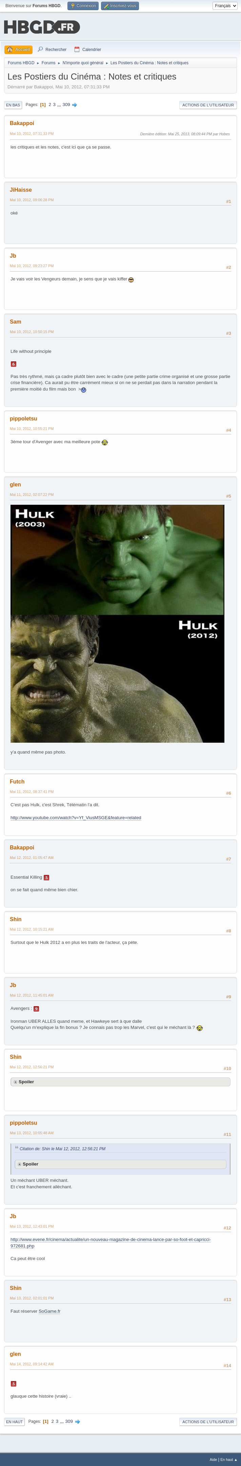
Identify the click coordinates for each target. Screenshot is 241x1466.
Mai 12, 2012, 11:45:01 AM (32, 995)
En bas (13, 104)
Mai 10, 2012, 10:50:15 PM (32, 331)
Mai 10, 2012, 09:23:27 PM (32, 265)
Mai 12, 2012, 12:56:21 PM (32, 1066)
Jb (13, 255)
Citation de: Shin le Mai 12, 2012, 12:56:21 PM (62, 1148)
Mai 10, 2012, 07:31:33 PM (32, 133)
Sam (15, 321)
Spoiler (26, 1081)
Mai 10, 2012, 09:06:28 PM (32, 199)
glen (15, 484)
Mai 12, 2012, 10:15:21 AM (32, 929)
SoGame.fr (49, 1310)
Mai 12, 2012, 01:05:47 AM (32, 857)
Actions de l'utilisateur (208, 104)
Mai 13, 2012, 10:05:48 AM (32, 1132)
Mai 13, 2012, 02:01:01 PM (32, 1297)
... (59, 103)
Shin (16, 918)
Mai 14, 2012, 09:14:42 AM (32, 1363)
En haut (14, 1421)
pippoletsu (23, 418)
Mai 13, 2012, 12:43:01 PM (32, 1226)
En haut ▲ (229, 1459)
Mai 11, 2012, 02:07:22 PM (32, 494)
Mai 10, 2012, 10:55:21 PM (32, 428)
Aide (213, 1459)
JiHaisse (21, 189)
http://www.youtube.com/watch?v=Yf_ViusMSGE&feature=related (76, 817)
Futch (17, 781)
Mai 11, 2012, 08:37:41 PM (32, 791)
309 (66, 103)
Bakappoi (22, 122)
